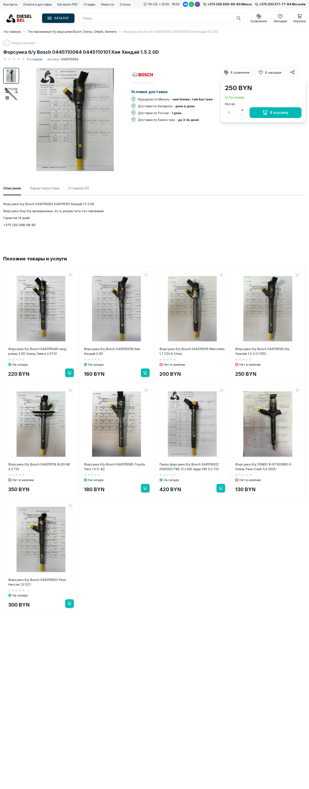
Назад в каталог (23, 43)
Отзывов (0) (78, 188)
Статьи (125, 4)
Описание (12, 188)
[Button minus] (242, 115)
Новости (107, 4)
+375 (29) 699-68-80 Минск (227, 4)
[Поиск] (238, 18)
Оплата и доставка (37, 4)
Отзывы (89, 4)
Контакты (10, 4)
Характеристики (44, 188)
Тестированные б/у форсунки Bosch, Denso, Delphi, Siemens (72, 31)
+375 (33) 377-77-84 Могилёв (280, 4)
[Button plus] (242, 110)
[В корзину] (69, 372)
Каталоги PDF (68, 4)
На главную (12, 31)
